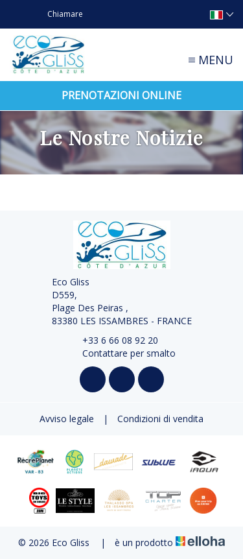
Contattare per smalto (121, 353)
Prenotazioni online (121, 95)
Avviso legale (67, 418)
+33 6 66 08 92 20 (112, 340)
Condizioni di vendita (160, 418)
